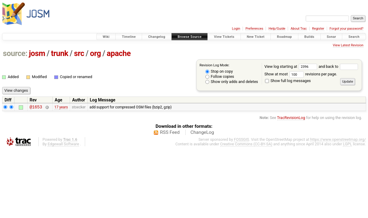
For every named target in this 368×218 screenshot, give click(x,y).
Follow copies (219, 76)
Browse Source (190, 37)
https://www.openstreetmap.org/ (338, 140)
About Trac (299, 29)
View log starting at (291, 66)
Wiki (106, 37)
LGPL (347, 145)
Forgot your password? (346, 29)
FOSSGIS (241, 140)
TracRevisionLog (291, 118)
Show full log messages (288, 80)
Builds (309, 37)
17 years (61, 107)
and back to (338, 66)
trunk (59, 53)
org (95, 53)
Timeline (129, 37)
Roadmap (284, 37)
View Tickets (224, 37)
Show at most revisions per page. (300, 74)
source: (15, 53)
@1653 (36, 108)
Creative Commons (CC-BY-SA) (246, 145)
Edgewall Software (63, 145)
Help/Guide (277, 29)
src (79, 53)
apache (119, 53)
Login (236, 29)
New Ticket (256, 37)
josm (37, 53)
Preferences (254, 29)
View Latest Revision (348, 45)
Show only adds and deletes (231, 81)
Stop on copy (219, 71)
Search (354, 37)
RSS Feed (170, 133)
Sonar (331, 37)
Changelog (156, 37)
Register (318, 29)
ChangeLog (202, 133)
